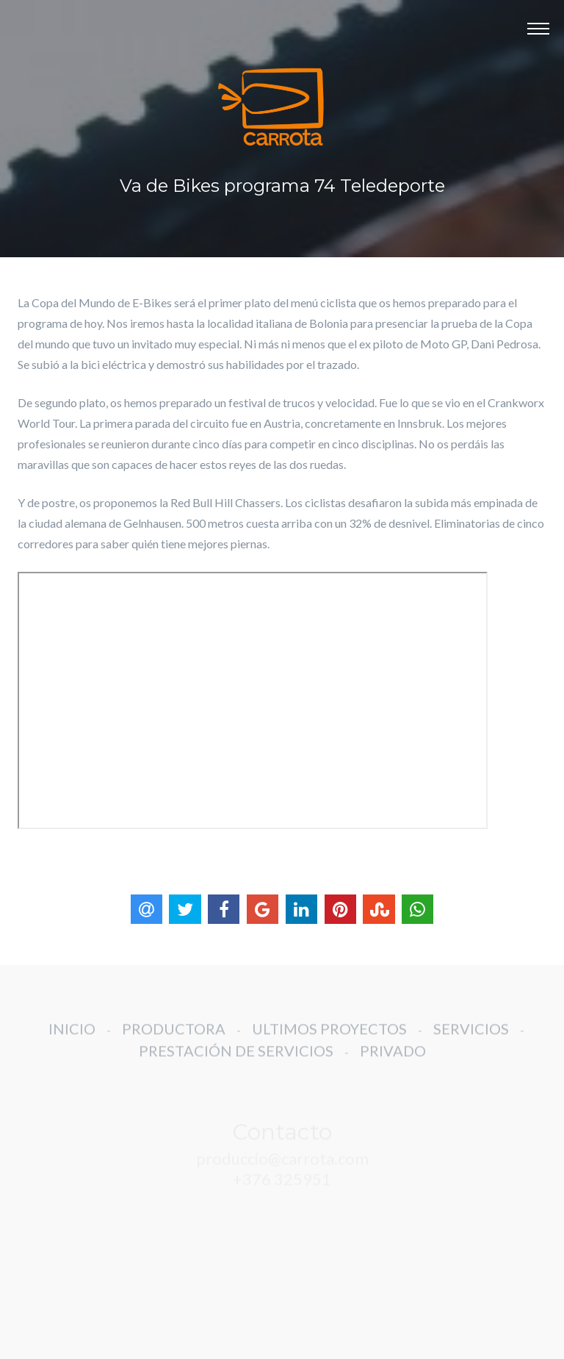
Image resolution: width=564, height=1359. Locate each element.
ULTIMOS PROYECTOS (329, 1035)
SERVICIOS (471, 1035)
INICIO (71, 1035)
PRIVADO (393, 1057)
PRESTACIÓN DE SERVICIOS (236, 1057)
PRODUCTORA (173, 1035)
